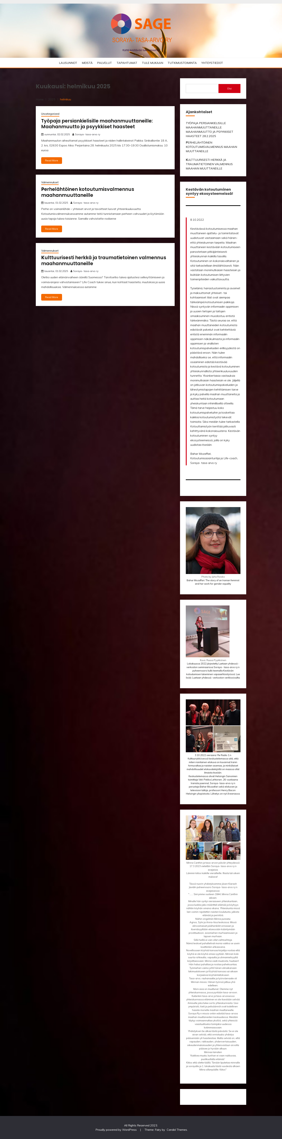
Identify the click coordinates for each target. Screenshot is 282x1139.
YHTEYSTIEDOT (212, 63)
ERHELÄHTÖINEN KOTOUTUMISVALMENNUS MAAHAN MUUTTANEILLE (211, 147)
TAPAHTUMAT (127, 63)
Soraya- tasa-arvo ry (87, 134)
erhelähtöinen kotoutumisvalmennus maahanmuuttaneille (87, 192)
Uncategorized (50, 113)
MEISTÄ (87, 63)
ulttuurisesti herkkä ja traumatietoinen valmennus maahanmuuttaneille (103, 260)
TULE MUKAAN (152, 63)
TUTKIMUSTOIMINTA (182, 63)
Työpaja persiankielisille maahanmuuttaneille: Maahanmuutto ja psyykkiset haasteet (97, 124)
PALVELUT (104, 63)
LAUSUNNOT (68, 63)
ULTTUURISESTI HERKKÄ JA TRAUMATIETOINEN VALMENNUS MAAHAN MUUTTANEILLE (209, 164)
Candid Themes (177, 1129)
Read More (51, 160)
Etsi (230, 88)
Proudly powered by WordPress (116, 1129)
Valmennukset (50, 182)
